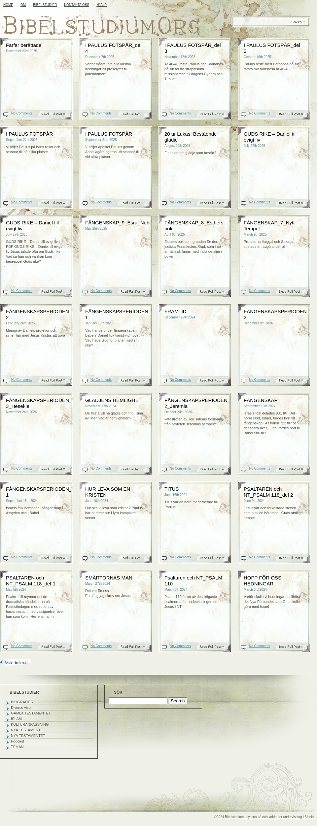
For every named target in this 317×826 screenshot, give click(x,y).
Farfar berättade (24, 45)
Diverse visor (21, 708)
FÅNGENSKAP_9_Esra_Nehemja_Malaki (131, 222)
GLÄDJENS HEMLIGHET (113, 400)
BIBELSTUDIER (45, 5)
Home (8, 5)
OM (23, 5)
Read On (56, 114)
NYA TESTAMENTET (28, 730)
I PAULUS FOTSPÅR (29, 134)
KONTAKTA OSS (76, 5)
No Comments (21, 113)
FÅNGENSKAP (261, 400)
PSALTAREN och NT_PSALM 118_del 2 (268, 492)
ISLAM (16, 719)
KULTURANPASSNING (30, 724)
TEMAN (17, 747)
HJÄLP (101, 5)
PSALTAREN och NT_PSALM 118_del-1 (30, 580)
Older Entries (15, 662)
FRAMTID (175, 311)
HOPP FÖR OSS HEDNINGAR (262, 580)
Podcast (17, 741)
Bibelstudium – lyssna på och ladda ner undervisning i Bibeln (269, 817)
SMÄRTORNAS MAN (108, 577)
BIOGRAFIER (22, 702)
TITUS (171, 489)
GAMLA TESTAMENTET (31, 713)
